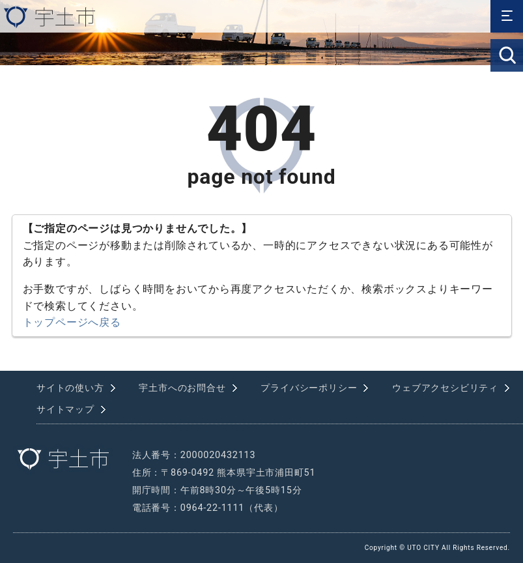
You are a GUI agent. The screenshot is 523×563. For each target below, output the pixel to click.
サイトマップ (65, 409)
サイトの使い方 (70, 388)
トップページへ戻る (72, 322)
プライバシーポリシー (309, 388)
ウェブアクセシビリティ (445, 388)
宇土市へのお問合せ (182, 388)
